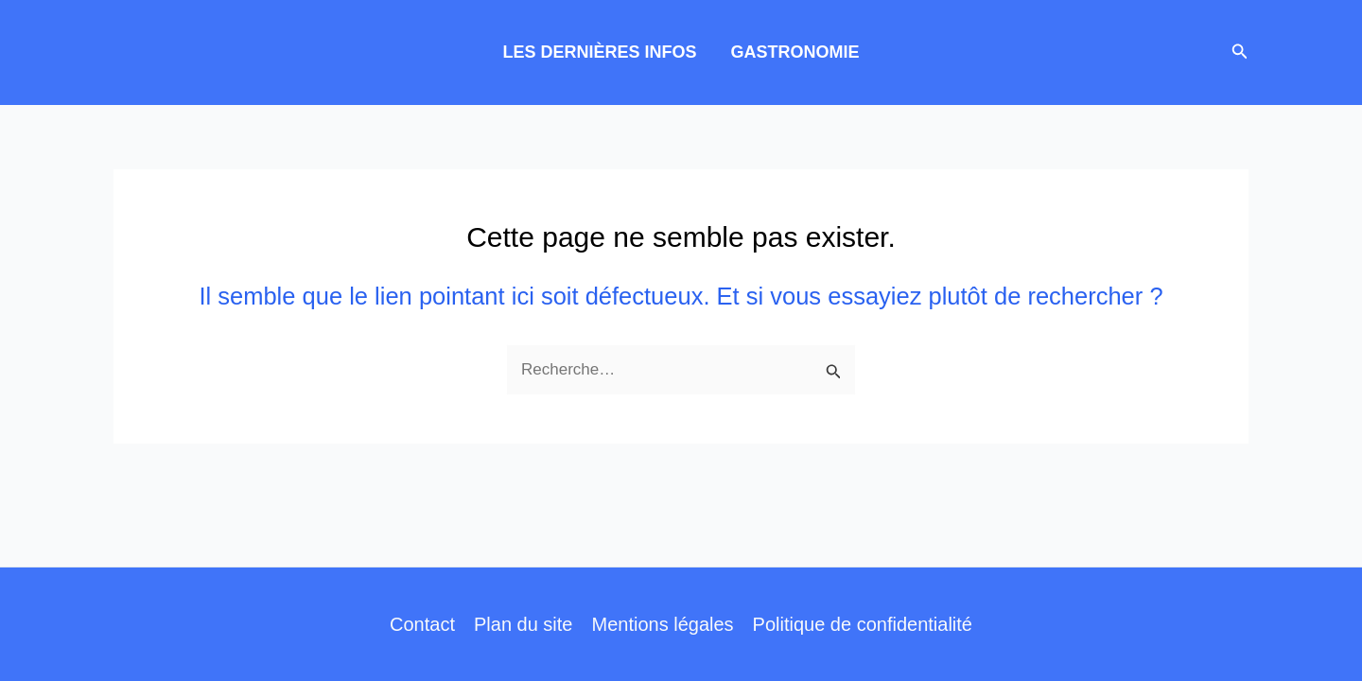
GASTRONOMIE (795, 52)
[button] (1239, 52)
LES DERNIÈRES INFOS (599, 52)
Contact (422, 624)
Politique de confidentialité (862, 624)
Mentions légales (662, 624)
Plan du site (523, 624)
